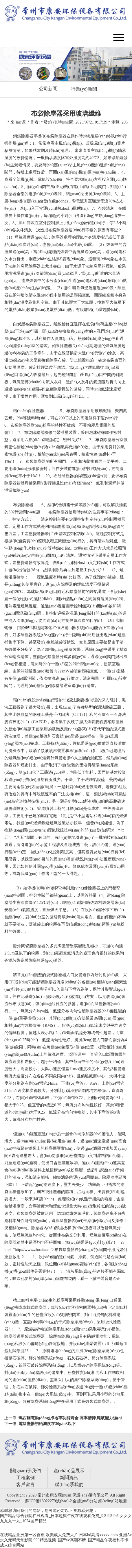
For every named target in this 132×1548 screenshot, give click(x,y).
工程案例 (25, 1477)
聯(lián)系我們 (69, 1484)
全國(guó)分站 (85, 1501)
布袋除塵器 (56, 136)
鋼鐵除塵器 (23, 136)
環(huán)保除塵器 (28, 411)
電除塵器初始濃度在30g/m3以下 (47, 1424)
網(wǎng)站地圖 (112, 1501)
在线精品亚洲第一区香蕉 (22, 1535)
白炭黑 (19, 324)
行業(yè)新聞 (84, 88)
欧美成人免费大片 (62, 1535)
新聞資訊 (69, 1477)
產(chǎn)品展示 (69, 1470)
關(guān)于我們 (25, 1470)
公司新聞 (48, 88)
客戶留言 (25, 1484)
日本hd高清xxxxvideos (98, 1535)
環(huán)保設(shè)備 (30, 700)
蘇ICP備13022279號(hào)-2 (48, 1501)
